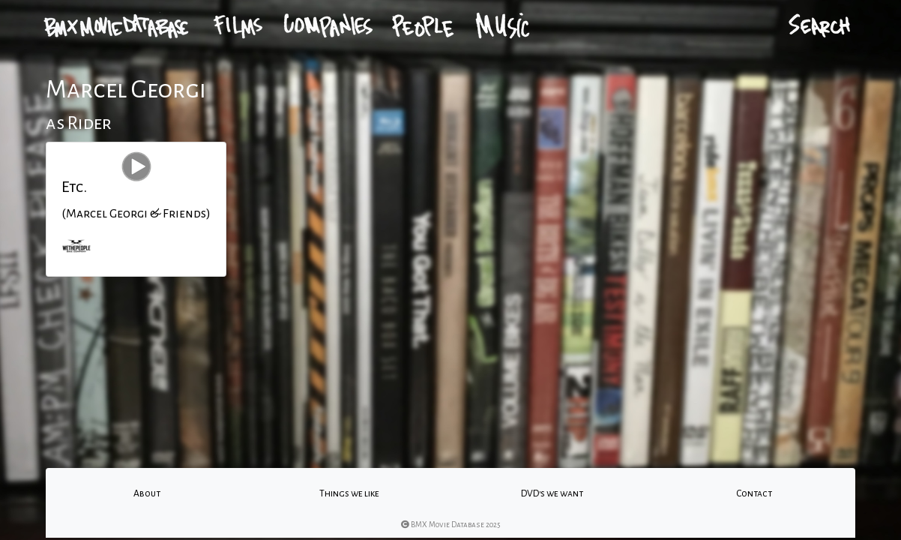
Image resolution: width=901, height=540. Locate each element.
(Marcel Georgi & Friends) (136, 213)
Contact (754, 493)
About (146, 493)
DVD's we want (552, 493)
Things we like (349, 493)
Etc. (74, 186)
